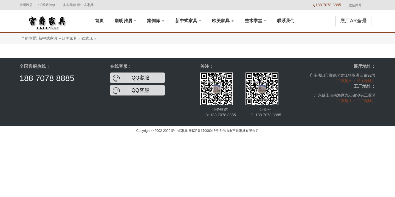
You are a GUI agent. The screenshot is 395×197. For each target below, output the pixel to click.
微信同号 (355, 5)
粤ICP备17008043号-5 (205, 131)
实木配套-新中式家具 (78, 5)
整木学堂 (255, 20)
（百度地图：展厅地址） (354, 81)
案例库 (155, 20)
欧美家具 (222, 20)
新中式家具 (188, 20)
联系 (286, 20)
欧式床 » (88, 38)
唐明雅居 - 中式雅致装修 (37, 5)
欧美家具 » (71, 38)
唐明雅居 (125, 20)
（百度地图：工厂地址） (354, 101)
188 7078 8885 (46, 78)
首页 (99, 20)
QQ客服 (140, 77)
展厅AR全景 (353, 21)
